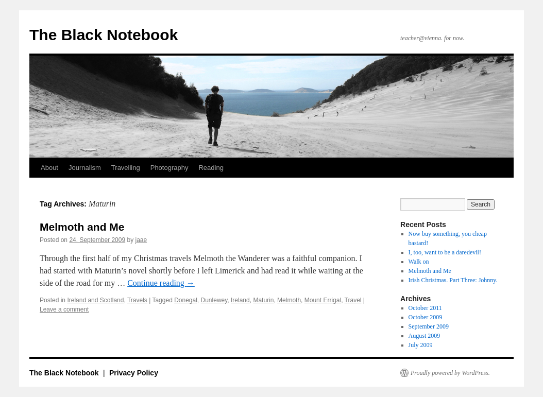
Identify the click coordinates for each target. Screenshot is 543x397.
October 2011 (425, 308)
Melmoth (289, 300)
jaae (141, 240)
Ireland (240, 300)
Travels (137, 300)
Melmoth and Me (82, 227)
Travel (353, 300)
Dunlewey (214, 300)
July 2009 (421, 345)
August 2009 (424, 335)
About (49, 167)
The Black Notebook (103, 34)
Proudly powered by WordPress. (450, 372)
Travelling (125, 167)
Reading (210, 167)
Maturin (263, 300)
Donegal (185, 300)
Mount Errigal (322, 300)
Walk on (419, 261)
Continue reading (161, 283)
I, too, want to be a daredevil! (445, 252)
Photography (169, 167)
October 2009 (426, 317)
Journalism (85, 167)
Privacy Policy (133, 373)
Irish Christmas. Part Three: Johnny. (453, 280)
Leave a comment (64, 309)
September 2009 (429, 326)
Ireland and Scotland (95, 300)
